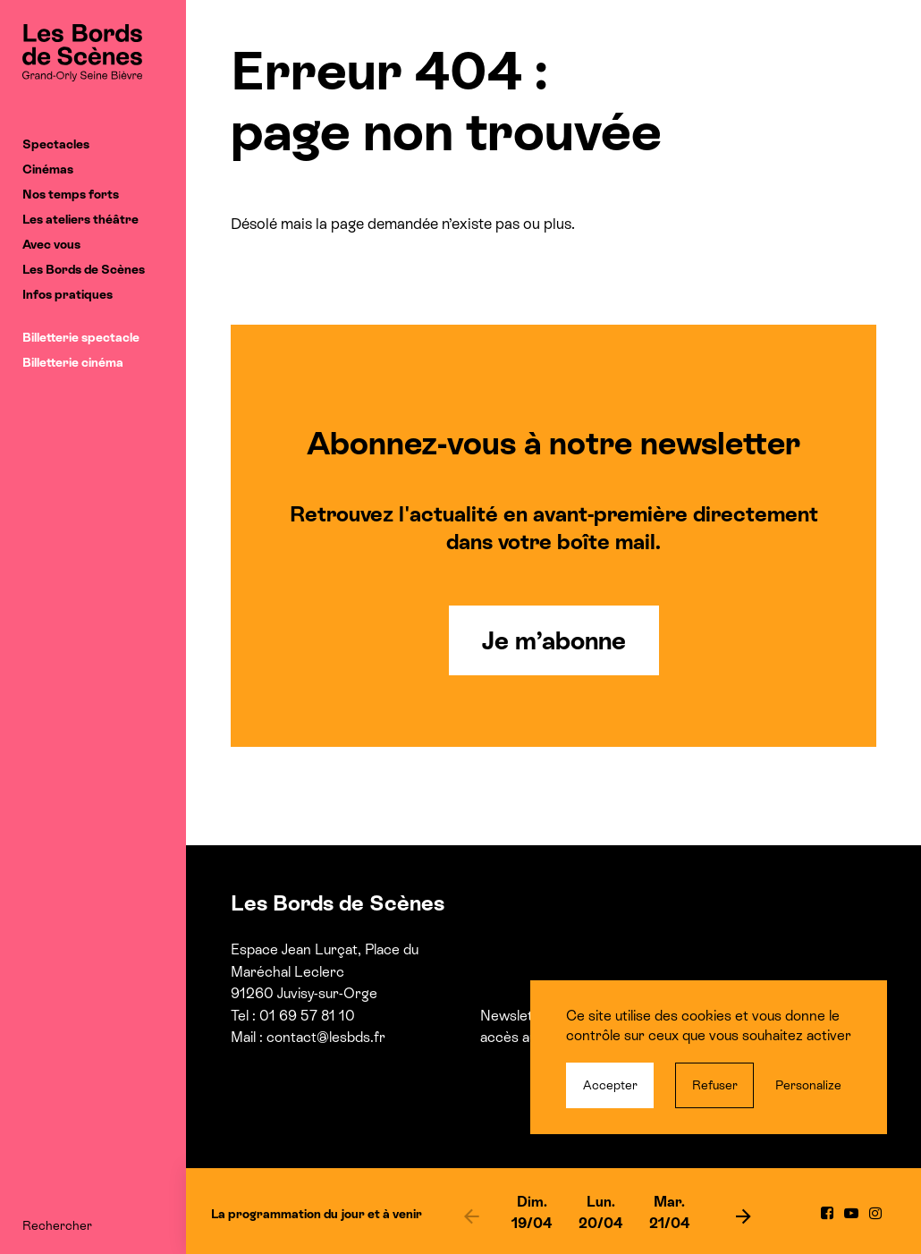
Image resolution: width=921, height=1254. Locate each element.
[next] (744, 1215)
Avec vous (51, 244)
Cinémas (47, 169)
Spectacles (55, 144)
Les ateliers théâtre (80, 219)
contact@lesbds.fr (325, 1037)
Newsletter (515, 1015)
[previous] (471, 1215)
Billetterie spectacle (80, 337)
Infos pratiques (67, 294)
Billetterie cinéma (72, 362)
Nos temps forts (70, 194)
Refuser (715, 1085)
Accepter (610, 1085)
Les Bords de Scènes (83, 269)
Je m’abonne (554, 640)
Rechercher (57, 1225)
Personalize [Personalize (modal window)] (808, 1085)
